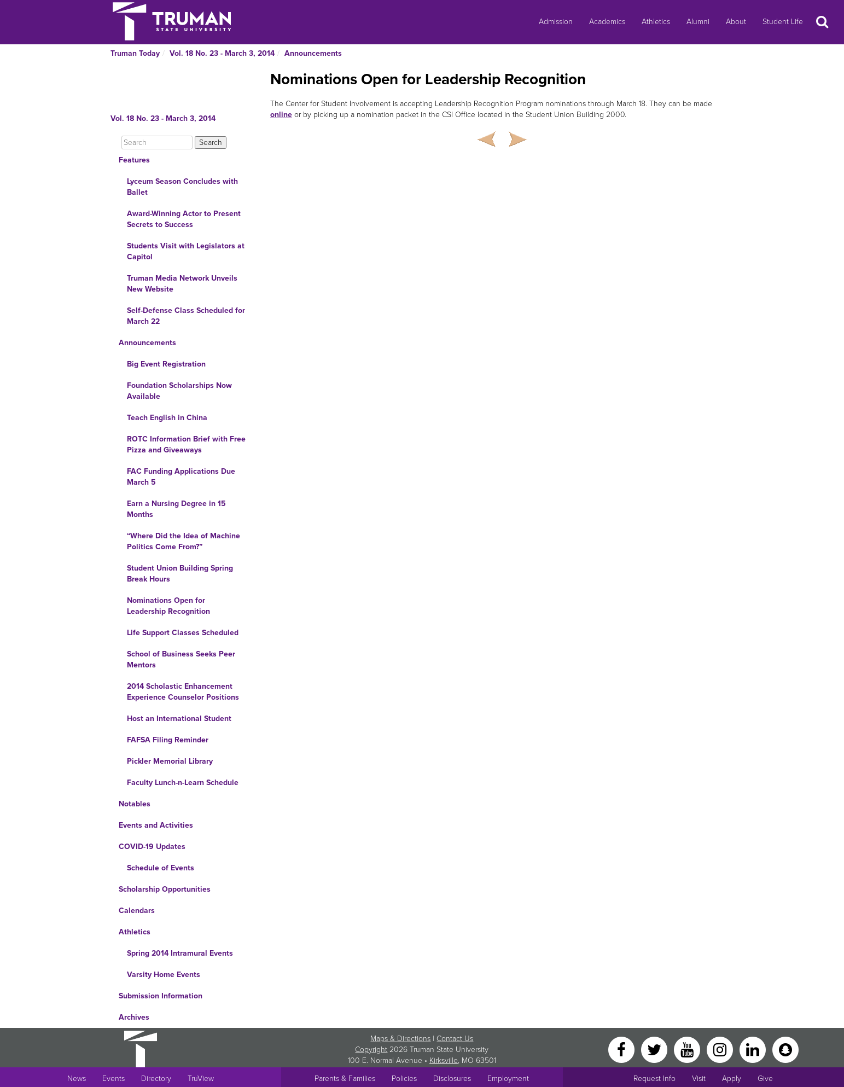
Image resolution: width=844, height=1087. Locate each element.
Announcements (313, 53)
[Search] (157, 142)
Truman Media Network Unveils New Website (182, 284)
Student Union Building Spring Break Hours (180, 573)
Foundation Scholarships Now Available (179, 391)
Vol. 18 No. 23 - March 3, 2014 (222, 53)
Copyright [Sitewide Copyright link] (371, 1049)
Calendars (137, 910)
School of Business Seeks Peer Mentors (181, 659)
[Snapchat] (785, 1049)
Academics (607, 21)
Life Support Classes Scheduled (182, 632)
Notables (134, 804)
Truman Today (135, 53)
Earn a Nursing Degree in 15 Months (176, 509)
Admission (556, 21)
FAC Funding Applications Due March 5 (181, 477)
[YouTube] (688, 1049)
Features (134, 160)
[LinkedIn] (753, 1049)
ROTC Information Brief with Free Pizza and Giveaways (186, 444)
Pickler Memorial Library (170, 761)
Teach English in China (167, 417)
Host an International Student (179, 718)
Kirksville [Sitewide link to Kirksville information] (443, 1060)
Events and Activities (156, 825)
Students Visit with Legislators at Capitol (186, 251)
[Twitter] (655, 1049)
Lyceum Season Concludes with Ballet (182, 187)
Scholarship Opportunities (165, 889)
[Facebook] (622, 1049)
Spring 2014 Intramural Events (180, 953)
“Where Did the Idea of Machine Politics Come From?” (183, 541)
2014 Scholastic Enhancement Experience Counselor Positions (183, 692)
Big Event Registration (166, 364)
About (736, 21)
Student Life (782, 21)
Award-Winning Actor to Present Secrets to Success (184, 219)
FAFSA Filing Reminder (167, 740)
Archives (134, 1017)
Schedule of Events (160, 868)
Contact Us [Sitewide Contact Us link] (454, 1038)
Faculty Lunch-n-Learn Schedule (182, 782)
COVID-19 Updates (152, 846)
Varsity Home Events (163, 974)
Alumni (697, 21)
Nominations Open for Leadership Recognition (168, 606)
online (281, 114)
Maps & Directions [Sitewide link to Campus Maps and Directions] (400, 1038)
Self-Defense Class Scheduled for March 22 (186, 316)
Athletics (656, 21)
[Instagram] (721, 1049)
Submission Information (160, 996)
